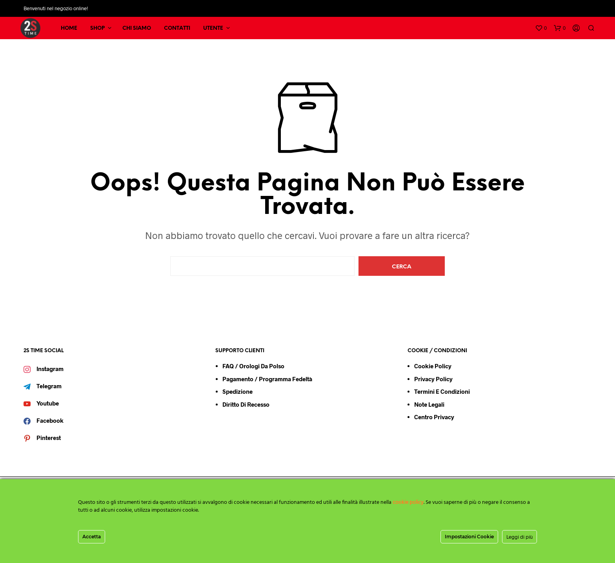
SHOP (97, 28)
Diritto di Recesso (245, 404)
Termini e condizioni (442, 391)
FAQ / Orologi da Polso (253, 365)
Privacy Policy (433, 378)
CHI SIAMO (136, 28)
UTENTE (213, 28)
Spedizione (237, 391)
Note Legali (429, 404)
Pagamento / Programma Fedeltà (267, 378)
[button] (541, 28)
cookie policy (408, 502)
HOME (69, 28)
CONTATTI (177, 28)
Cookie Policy (432, 365)
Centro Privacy (434, 416)
